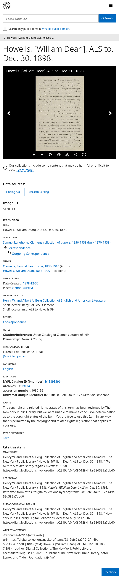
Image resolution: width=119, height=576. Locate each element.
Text (6, 438)
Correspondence (18, 248)
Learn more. (25, 170)
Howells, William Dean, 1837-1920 (26, 271)
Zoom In (34, 154)
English (8, 369)
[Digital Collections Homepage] (6, 5)
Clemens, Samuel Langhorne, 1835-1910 (31, 266)
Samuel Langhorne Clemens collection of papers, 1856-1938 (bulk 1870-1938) (56, 242)
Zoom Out (42, 154)
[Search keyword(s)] (51, 18)
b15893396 (52, 381)
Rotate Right (50, 154)
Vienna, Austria (22, 288)
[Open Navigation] (111, 5)
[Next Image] (110, 113)
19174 (25, 386)
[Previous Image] (9, 113)
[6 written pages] (15, 356)
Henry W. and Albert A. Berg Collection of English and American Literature (54, 300)
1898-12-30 (30, 283)
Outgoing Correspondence (30, 254)
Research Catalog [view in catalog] (38, 192)
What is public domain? (56, 28)
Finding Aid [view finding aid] (13, 192)
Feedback (110, 572)
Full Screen (84, 154)
